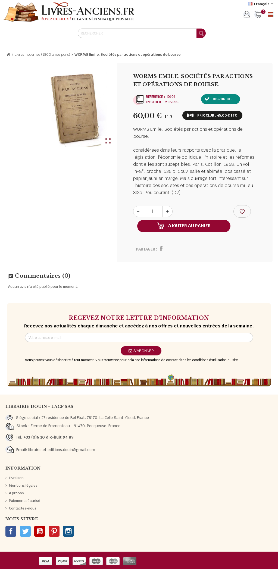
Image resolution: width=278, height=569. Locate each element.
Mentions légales (23, 485)
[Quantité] (153, 211)
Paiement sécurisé (24, 500)
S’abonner (141, 350)
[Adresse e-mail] (139, 337)
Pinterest (54, 531)
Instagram (68, 531)
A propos (16, 493)
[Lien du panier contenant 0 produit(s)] (258, 14)
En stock (153, 102)
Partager (145, 249)
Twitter (25, 531)
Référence (154, 97)
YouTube (39, 531)
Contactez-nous (22, 508)
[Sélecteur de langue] (260, 4)
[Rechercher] (141, 33)
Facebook (10, 531)
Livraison (16, 478)
